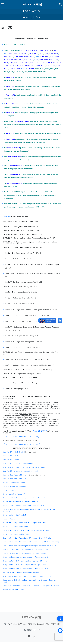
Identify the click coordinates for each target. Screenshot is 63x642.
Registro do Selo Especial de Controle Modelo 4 (20, 502)
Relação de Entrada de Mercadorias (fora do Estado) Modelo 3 (25, 557)
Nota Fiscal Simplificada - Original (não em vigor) (20, 471)
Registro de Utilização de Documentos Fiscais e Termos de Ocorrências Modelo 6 (29, 510)
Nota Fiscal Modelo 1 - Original (14, 452)
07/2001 (24, 69)
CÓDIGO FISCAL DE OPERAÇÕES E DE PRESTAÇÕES (22, 437)
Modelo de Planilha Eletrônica (13, 590)
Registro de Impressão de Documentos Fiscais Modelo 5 (23, 506)
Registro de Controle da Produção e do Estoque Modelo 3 (24, 498)
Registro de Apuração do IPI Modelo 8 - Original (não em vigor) (25, 523)
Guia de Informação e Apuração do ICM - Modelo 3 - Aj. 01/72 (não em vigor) (30, 538)
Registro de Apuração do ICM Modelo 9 (17, 534)
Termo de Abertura (9, 519)
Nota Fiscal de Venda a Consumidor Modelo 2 (19, 463)
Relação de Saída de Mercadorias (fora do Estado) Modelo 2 (24, 553)
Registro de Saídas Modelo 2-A (14, 494)
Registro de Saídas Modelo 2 (13, 490)
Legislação (31, 11)
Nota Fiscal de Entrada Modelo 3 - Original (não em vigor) (23, 467)
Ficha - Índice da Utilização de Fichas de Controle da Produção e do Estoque (31, 586)
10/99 (53, 66)
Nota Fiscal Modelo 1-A (11, 460)
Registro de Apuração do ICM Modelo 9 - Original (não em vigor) (26, 530)
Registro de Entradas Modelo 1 (14, 483)
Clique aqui (7, 216)
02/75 (6, 54)
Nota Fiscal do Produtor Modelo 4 (15, 475)
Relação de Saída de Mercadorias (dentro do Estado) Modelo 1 (25, 549)
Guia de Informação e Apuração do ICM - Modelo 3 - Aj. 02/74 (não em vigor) (31, 542)
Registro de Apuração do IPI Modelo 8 (16, 527)
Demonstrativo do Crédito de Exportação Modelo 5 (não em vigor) (27, 576)
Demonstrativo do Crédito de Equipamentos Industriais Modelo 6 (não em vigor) (29, 581)
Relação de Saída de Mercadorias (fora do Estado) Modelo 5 (24, 565)
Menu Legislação (31, 17)
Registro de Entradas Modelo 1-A (14, 486)
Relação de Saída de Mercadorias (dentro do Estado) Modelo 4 (25, 561)
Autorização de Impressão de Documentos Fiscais (21, 572)
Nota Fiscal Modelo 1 (10, 456)
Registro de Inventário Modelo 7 (14, 515)
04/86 (37, 57)
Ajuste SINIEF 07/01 (40, 431)
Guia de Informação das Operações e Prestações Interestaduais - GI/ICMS (29, 546)
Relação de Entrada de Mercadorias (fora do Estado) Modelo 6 (25, 569)
